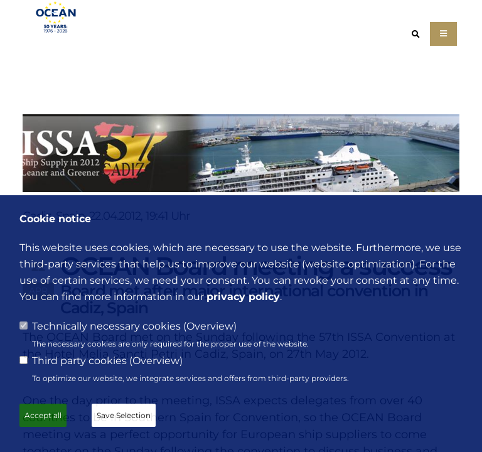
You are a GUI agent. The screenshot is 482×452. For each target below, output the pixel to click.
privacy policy (243, 297)
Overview (209, 326)
